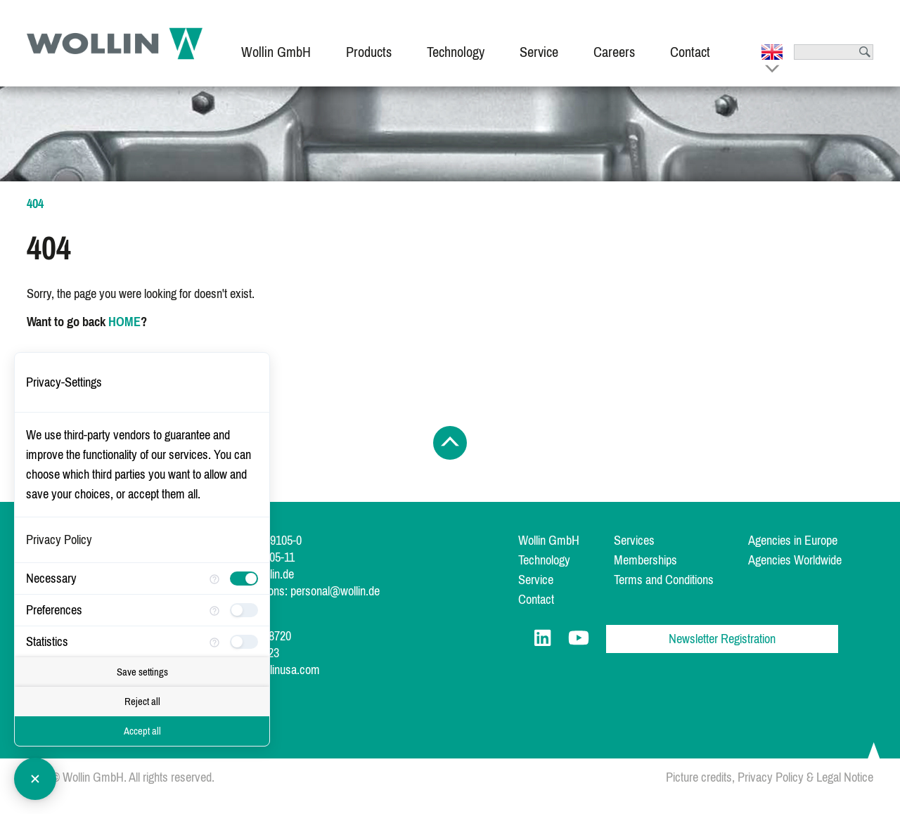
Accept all (142, 731)
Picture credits (699, 777)
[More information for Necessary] (214, 578)
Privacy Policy (771, 777)
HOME (124, 322)
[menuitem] (276, 43)
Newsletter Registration (722, 639)
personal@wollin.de (335, 591)
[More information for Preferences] (214, 610)
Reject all (142, 701)
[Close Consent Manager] (35, 779)
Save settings (142, 672)
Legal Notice (844, 777)
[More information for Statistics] (214, 641)
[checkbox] (244, 578)
